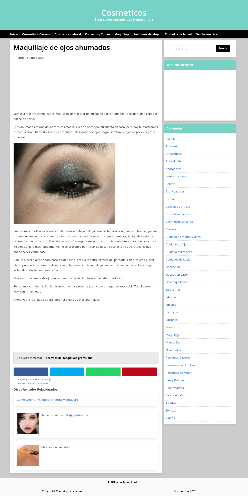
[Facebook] (30, 371)
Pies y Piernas (175, 380)
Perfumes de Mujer (147, 34)
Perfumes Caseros (178, 357)
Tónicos (171, 410)
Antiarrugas (174, 154)
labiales (171, 305)
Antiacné (171, 146)
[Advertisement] (86, 87)
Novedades (173, 350)
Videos (170, 418)
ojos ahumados (40, 383)
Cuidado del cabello (179, 252)
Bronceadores (175, 191)
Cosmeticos (124, 12)
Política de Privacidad (122, 482)
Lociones (171, 320)
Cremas (171, 229)
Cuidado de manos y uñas (183, 237)
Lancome (172, 312)
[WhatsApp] (103, 371)
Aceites (170, 139)
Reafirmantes (175, 388)
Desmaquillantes (177, 282)
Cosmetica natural (68, 34)
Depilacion (173, 267)
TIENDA (171, 403)
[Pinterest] (139, 371)
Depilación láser (207, 34)
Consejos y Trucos (97, 34)
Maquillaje (122, 34)
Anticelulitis (173, 161)
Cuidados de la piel (178, 34)
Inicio (14, 34)
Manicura (172, 327)
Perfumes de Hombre (180, 365)
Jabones (171, 297)
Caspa (170, 199)
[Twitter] (67, 371)
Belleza (36, 379)
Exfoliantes (173, 290)
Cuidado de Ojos (177, 244)
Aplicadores (173, 169)
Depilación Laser (177, 274)
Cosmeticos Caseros (36, 34)
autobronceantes (177, 176)
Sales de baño (175, 395)
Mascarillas (173, 342)
